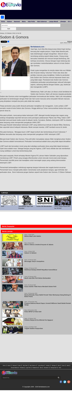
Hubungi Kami (53, 367)
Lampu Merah (53, 21)
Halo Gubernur (42, 21)
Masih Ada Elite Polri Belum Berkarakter (37, 278)
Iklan (41, 367)
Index (60, 367)
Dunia (63, 365)
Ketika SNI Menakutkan (44, 206)
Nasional (17, 21)
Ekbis (59, 365)
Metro (24, 21)
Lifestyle (63, 21)
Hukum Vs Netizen (30, 253)
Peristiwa (22, 367)
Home (3, 21)
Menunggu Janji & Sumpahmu (34, 261)
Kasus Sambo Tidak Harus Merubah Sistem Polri (40, 286)
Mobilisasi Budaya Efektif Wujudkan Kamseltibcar (41, 270)
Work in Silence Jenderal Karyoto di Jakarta (38, 244)
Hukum (9, 21)
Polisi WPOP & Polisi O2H (32, 311)
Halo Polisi (31, 21)
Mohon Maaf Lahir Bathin (33, 236)
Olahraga (54, 365)
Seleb (68, 365)
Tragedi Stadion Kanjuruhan (33, 328)
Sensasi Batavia (14, 367)
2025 (2, 206)
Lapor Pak (28, 367)
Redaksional (35, 367)
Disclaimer (46, 367)
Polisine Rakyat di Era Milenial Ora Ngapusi (38, 320)
